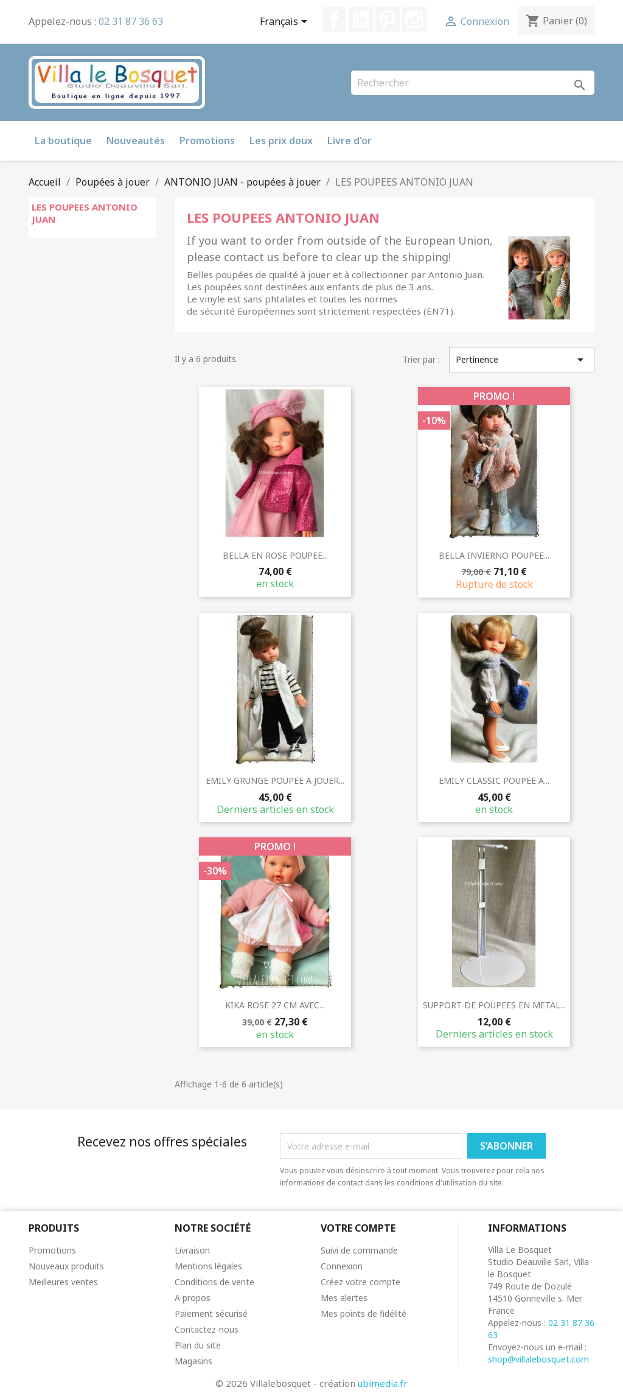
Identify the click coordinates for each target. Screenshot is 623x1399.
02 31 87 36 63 (131, 21)
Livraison (192, 1250)
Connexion (342, 1266)
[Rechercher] (472, 83)
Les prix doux (281, 140)
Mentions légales (208, 1266)
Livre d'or (349, 140)
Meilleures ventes (63, 1282)
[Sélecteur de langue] (286, 22)
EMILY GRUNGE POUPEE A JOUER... (275, 780)
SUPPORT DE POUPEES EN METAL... (494, 1005)
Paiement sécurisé (211, 1313)
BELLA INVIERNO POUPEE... (494, 555)
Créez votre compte (360, 1282)
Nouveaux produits (66, 1266)
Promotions (207, 140)
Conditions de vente (214, 1282)
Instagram (414, 19)
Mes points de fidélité (363, 1313)
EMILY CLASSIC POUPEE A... (494, 780)
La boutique (63, 140)
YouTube (361, 19)
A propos (193, 1297)
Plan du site (198, 1345)
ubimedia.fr (383, 1383)
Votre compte (358, 1228)
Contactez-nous (206, 1329)
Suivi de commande (359, 1250)
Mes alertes (344, 1297)
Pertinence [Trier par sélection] (522, 359)
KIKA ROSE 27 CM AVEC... (275, 1005)
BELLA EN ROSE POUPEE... (275, 555)
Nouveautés (135, 140)
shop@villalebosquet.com (538, 1359)
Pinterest (387, 19)
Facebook (334, 19)
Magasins (193, 1361)
